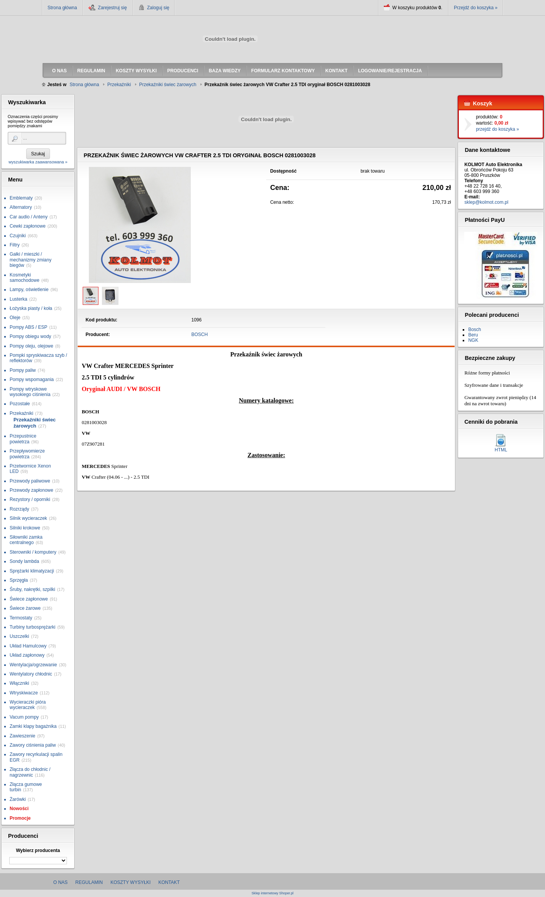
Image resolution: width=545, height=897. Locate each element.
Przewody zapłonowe (31, 490)
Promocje (20, 818)
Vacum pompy (24, 717)
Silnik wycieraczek (28, 518)
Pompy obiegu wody (30, 336)
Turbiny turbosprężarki (32, 627)
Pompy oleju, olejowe (31, 346)
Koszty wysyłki (130, 882)
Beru (473, 335)
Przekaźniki (21, 413)
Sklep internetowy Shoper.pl (272, 893)
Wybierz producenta (38, 850)
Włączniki (19, 683)
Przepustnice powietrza (23, 438)
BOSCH (200, 334)
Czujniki (18, 235)
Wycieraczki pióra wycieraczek (28, 704)
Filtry (15, 245)
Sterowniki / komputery (33, 552)
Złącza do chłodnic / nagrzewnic (30, 772)
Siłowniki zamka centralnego (26, 539)
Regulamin (89, 882)
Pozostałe (20, 403)
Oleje (15, 317)
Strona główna (62, 7)
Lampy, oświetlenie (29, 289)
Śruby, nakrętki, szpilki (32, 589)
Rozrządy (19, 509)
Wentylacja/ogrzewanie (33, 664)
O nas (60, 882)
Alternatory (21, 207)
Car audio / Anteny (29, 217)
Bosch (474, 329)
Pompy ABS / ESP (28, 327)
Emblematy (21, 198)
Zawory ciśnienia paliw (33, 745)
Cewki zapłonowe (27, 226)
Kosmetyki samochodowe (24, 277)
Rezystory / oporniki (30, 499)
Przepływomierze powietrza (27, 453)
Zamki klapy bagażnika (33, 726)
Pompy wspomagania (32, 379)
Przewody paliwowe (30, 481)
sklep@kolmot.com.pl (486, 202)
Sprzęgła (19, 580)
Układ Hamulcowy (28, 646)
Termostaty (21, 618)
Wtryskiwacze (24, 693)
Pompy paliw (23, 370)
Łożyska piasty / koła (31, 308)
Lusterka (18, 299)
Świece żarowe (25, 608)
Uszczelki (19, 636)
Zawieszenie (22, 736)
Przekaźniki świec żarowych (34, 423)
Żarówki (18, 799)
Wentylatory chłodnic (31, 674)
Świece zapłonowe (29, 599)
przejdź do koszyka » (497, 129)
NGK (473, 340)
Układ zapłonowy (27, 655)
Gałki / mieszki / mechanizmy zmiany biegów (31, 259)
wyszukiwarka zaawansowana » (37, 162)
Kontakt (169, 882)
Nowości (19, 808)
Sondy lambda (24, 561)
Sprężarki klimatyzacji (32, 571)
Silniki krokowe (25, 528)
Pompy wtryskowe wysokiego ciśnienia (30, 391)
